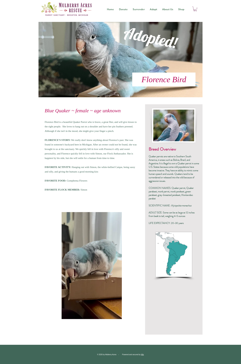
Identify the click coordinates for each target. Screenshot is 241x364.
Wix (142, 354)
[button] (195, 9)
